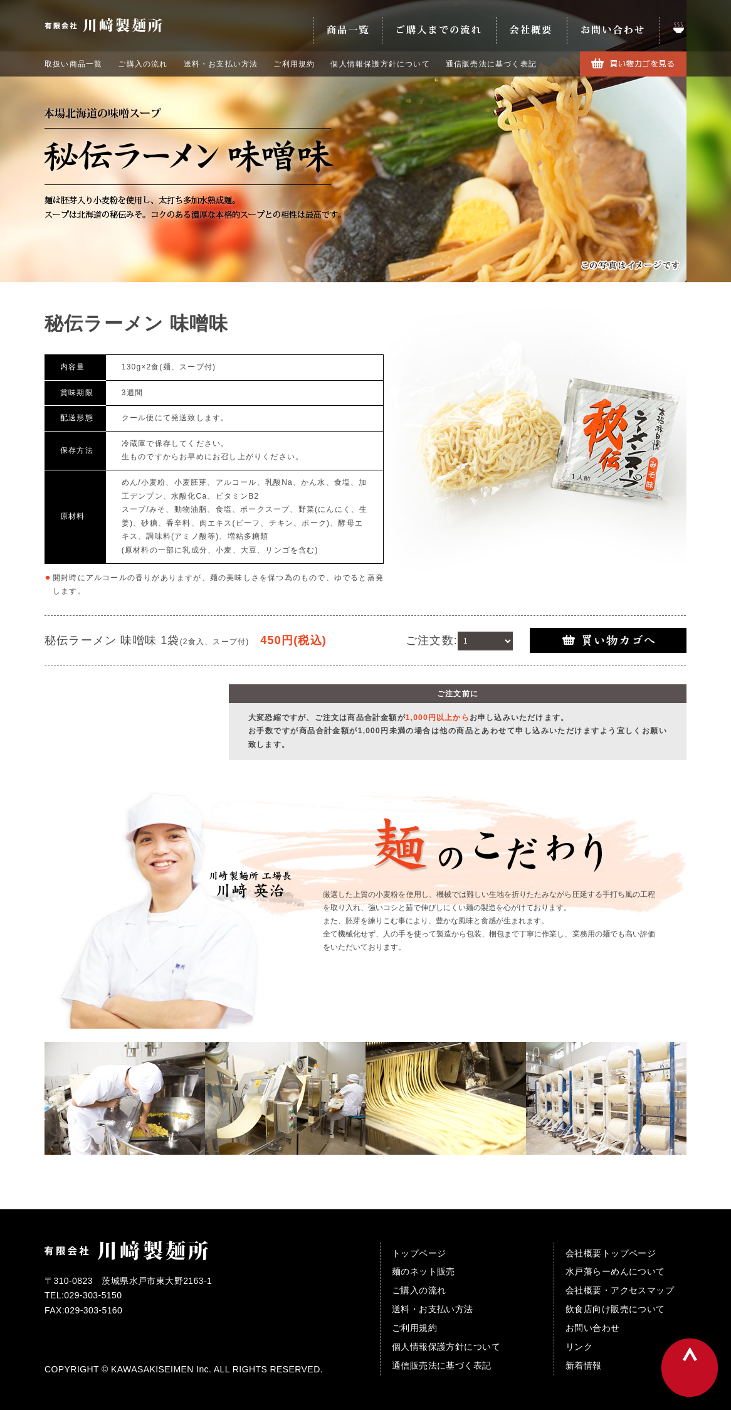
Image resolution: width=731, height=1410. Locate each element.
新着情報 (583, 1365)
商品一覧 (347, 30)
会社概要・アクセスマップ (619, 1290)
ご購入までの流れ (439, 30)
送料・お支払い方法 (221, 64)
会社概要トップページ (610, 1253)
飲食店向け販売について (615, 1309)
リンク (578, 1347)
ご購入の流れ (142, 64)
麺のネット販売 (423, 1271)
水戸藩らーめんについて (615, 1271)
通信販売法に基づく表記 (491, 64)
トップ (673, 30)
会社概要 (531, 30)
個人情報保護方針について (379, 64)
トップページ (419, 1253)
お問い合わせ (613, 30)
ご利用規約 (294, 64)
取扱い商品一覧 (73, 64)
